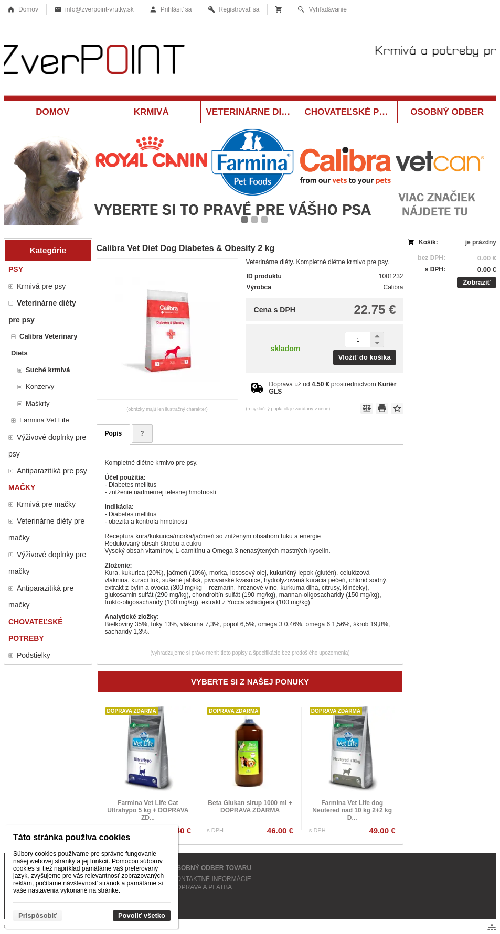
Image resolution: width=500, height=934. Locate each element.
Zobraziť (476, 282)
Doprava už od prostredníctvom (333, 388)
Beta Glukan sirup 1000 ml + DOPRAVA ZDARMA (250, 806)
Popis (113, 433)
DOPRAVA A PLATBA (202, 887)
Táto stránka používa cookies (71, 837)
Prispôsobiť (37, 915)
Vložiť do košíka (364, 357)
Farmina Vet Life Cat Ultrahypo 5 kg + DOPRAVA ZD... (147, 810)
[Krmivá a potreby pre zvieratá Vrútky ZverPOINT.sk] (250, 61)
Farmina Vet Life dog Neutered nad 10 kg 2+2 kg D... (352, 810)
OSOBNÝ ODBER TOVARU (212, 868)
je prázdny (480, 242)
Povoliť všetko (141, 915)
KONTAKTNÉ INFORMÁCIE (211, 879)
